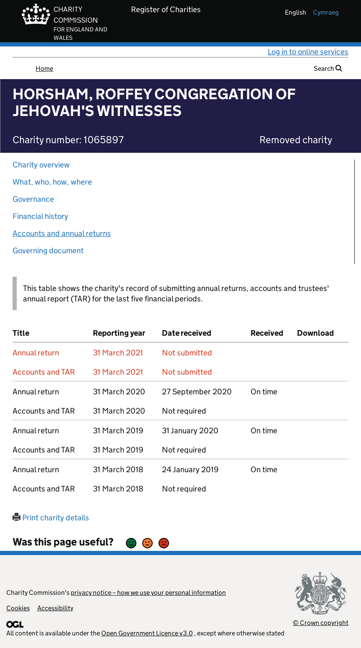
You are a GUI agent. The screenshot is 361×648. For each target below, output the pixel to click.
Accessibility (55, 608)
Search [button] (328, 68)
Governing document (48, 250)
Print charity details (51, 517)
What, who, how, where (52, 182)
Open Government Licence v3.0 (147, 633)
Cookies (18, 608)
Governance (33, 199)
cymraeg (326, 12)
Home (44, 68)
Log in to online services (308, 52)
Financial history (40, 216)
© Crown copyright (320, 623)
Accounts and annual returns (62, 233)
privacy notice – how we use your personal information (148, 593)
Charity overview (41, 165)
